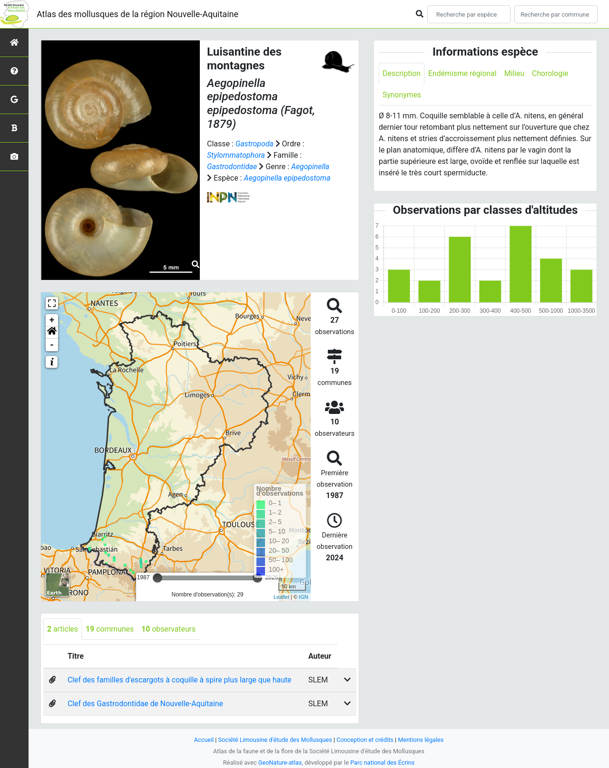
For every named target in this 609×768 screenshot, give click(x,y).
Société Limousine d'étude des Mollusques (274, 739)
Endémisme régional (463, 73)
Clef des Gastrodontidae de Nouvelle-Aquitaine (146, 704)
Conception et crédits (365, 739)
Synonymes (402, 94)
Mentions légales (422, 739)
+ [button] (52, 320)
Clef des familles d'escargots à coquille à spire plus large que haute (181, 680)
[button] (52, 332)
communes (110, 629)
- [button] (52, 345)
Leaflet (281, 597)
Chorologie (551, 73)
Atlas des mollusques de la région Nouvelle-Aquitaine (137, 14)
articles (63, 629)
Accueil (203, 739)
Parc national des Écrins (382, 762)
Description (402, 73)
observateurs (169, 629)
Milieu (515, 73)
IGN (303, 597)
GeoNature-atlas (279, 762)
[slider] (157, 578)
